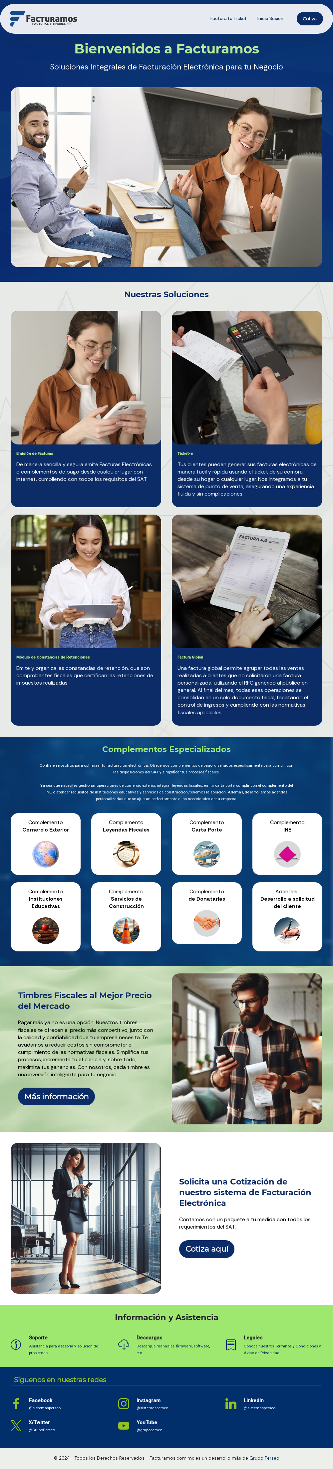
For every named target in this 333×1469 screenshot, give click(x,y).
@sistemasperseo (45, 1408)
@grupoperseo (149, 1430)
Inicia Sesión (270, 18)
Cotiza (310, 18)
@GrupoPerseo (42, 1430)
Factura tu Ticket (228, 18)
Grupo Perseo (264, 1458)
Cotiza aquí (206, 1249)
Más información (56, 1096)
